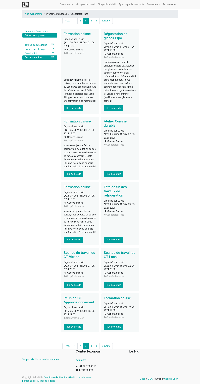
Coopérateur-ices (40, 57)
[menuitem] (67, 4)
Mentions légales (46, 380)
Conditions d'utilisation (55, 377)
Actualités (81, 360)
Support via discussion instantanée (40, 359)
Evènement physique (40, 48)
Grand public (40, 53)
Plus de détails (73, 108)
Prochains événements (36, 31)
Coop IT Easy (171, 378)
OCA (150, 378)
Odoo (142, 378)
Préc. (67, 20)
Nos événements (33, 14)
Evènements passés (35, 35)
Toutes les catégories (40, 44)
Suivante (106, 20)
